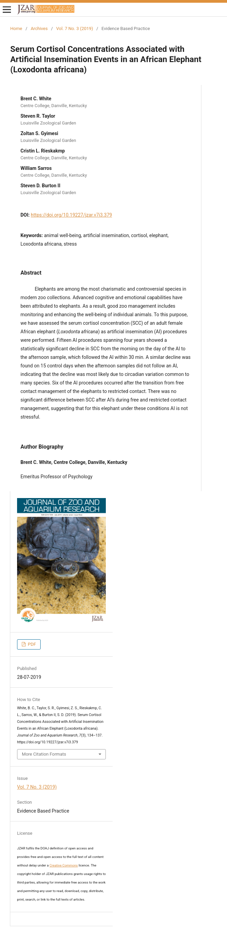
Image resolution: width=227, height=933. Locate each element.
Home (16, 28)
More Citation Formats (44, 754)
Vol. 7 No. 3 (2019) (74, 28)
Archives (39, 28)
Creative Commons (63, 865)
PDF (31, 644)
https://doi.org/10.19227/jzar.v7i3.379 (71, 215)
